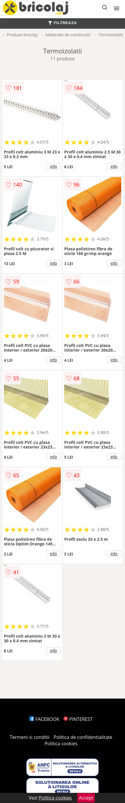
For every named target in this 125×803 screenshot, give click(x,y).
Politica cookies (61, 743)
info (53, 166)
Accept (86, 798)
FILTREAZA (62, 23)
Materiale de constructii (68, 34)
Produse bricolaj (22, 34)
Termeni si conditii (30, 737)
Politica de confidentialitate (83, 737)
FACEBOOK (44, 719)
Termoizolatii (111, 34)
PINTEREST (77, 719)
